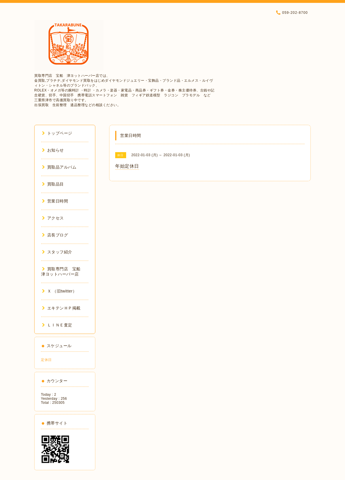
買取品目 (53, 184)
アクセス (53, 218)
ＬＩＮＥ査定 (57, 325)
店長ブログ (55, 235)
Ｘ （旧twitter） (59, 291)
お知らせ (53, 150)
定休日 (46, 360)
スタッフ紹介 (57, 252)
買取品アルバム (59, 167)
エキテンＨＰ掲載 (61, 308)
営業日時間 (55, 201)
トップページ (57, 133)
